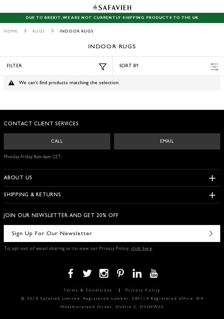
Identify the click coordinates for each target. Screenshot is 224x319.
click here (141, 249)
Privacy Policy (143, 290)
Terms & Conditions (87, 290)
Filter (57, 67)
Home (11, 31)
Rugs (38, 31)
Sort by (169, 67)
